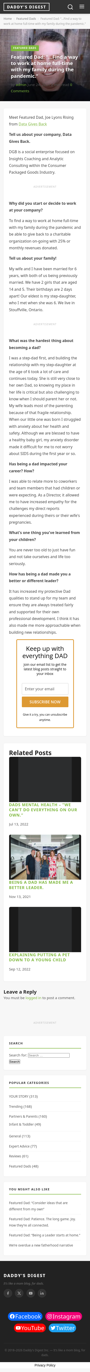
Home (8, 19)
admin (21, 84)
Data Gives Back (32, 124)
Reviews (15, 1156)
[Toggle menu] (81, 7)
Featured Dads (26, 19)
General (15, 1136)
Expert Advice (19, 1146)
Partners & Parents (23, 1116)
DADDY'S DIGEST (25, 1275)
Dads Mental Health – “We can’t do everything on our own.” (43, 810)
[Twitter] (19, 1293)
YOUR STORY (19, 1096)
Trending (16, 1106)
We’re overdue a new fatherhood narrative (41, 1245)
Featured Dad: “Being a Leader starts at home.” (44, 1235)
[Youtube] (30, 1293)
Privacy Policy (45, 1365)
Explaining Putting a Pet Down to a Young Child (39, 957)
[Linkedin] (42, 1293)
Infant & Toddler (21, 1124)
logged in (33, 997)
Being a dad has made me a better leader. (41, 884)
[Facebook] (8, 1293)
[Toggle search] (70, 7)
